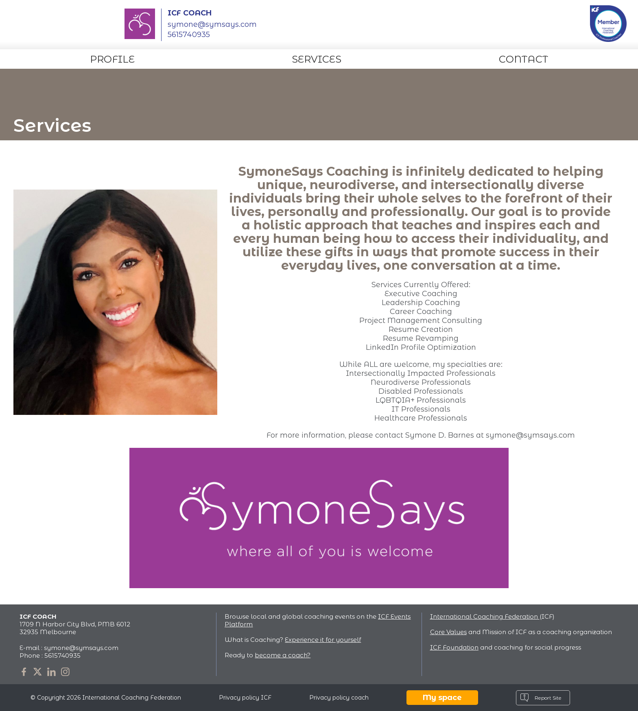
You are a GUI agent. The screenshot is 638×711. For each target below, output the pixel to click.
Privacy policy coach (339, 697)
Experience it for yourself (323, 639)
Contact (523, 59)
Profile (112, 59)
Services (316, 59)
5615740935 (62, 655)
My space (442, 697)
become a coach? (282, 655)
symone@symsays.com (212, 24)
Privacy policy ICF (245, 697)
